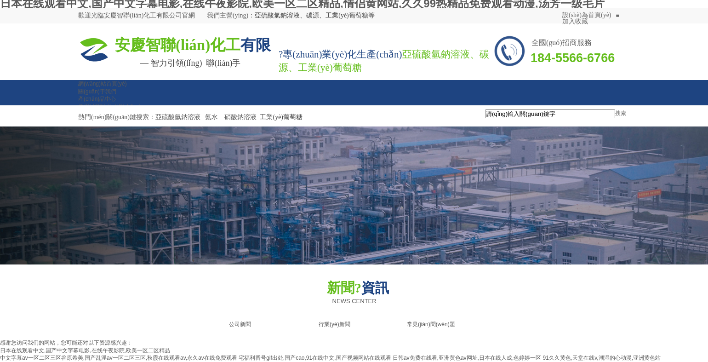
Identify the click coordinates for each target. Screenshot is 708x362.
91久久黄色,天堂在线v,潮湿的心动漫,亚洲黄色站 (602, 358)
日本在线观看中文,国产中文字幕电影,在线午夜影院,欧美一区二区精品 (85, 350)
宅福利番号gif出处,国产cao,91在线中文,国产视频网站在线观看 (315, 358)
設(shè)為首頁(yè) (586, 14)
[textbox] (550, 113)
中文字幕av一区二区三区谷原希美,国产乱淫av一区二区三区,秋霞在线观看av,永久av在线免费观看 (118, 358)
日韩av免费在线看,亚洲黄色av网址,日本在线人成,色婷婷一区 (467, 358)
